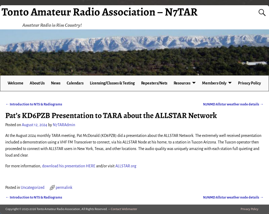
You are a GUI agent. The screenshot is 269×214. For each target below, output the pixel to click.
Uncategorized (32, 187)
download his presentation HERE (68, 166)
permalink (64, 187)
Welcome (15, 83)
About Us (37, 83)
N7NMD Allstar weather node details (233, 104)
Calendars (75, 83)
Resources (182, 83)
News (55, 83)
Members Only (214, 83)
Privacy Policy (249, 83)
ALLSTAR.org (125, 166)
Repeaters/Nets (154, 83)
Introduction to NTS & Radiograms (33, 104)
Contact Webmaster (124, 209)
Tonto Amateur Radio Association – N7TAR (100, 11)
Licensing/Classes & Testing (112, 83)
